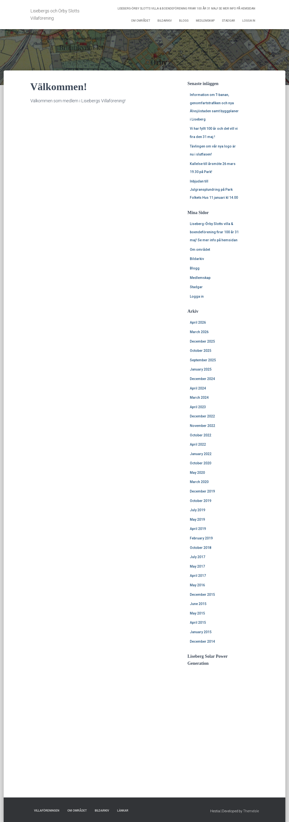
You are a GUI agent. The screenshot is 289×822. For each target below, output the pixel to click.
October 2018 (200, 548)
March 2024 (199, 397)
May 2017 (197, 566)
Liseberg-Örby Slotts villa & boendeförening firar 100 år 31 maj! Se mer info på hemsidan (186, 8)
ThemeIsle (251, 811)
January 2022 (200, 454)
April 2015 (198, 622)
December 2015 (202, 595)
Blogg (184, 20)
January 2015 (200, 632)
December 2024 (202, 379)
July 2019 (197, 510)
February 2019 (201, 538)
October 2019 (200, 501)
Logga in (248, 20)
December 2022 (202, 416)
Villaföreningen (46, 810)
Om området (140, 20)
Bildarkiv (165, 20)
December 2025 (202, 341)
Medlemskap (205, 20)
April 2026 (198, 322)
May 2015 (197, 613)
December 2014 (202, 641)
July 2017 (197, 557)
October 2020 (200, 463)
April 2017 (198, 576)
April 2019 (198, 529)
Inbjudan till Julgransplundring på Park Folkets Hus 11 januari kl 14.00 (214, 189)
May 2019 (197, 519)
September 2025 (203, 360)
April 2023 (198, 407)
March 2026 (199, 332)
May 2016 (197, 585)
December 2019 (202, 491)
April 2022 (198, 444)
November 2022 (202, 426)
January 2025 (200, 369)
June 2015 (198, 604)
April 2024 (198, 388)
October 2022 (200, 435)
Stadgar (228, 20)
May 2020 (197, 473)
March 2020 (199, 482)
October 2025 (200, 351)
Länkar (122, 810)
